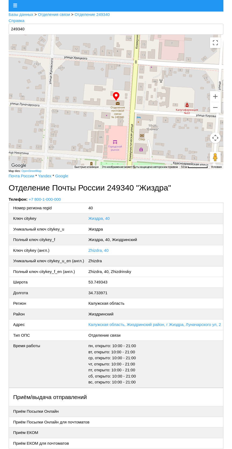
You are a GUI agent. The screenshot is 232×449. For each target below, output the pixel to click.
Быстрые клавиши (86, 167)
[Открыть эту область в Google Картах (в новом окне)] (19, 165)
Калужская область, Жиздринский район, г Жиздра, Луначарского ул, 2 (154, 324)
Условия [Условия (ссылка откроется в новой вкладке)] (216, 167)
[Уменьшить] (215, 107)
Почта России (21, 176)
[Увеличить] (215, 96)
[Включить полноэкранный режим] (215, 42)
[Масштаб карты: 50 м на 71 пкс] (194, 167)
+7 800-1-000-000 (45, 199)
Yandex (44, 176)
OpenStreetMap (31, 171)
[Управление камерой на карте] (215, 137)
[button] (116, 97)
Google (61, 176)
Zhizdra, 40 (98, 250)
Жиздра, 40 (99, 218)
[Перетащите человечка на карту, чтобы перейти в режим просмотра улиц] (215, 157)
